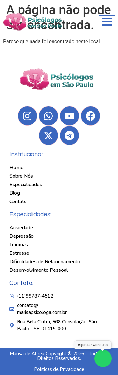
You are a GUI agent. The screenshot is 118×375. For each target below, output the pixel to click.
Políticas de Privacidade (59, 369)
